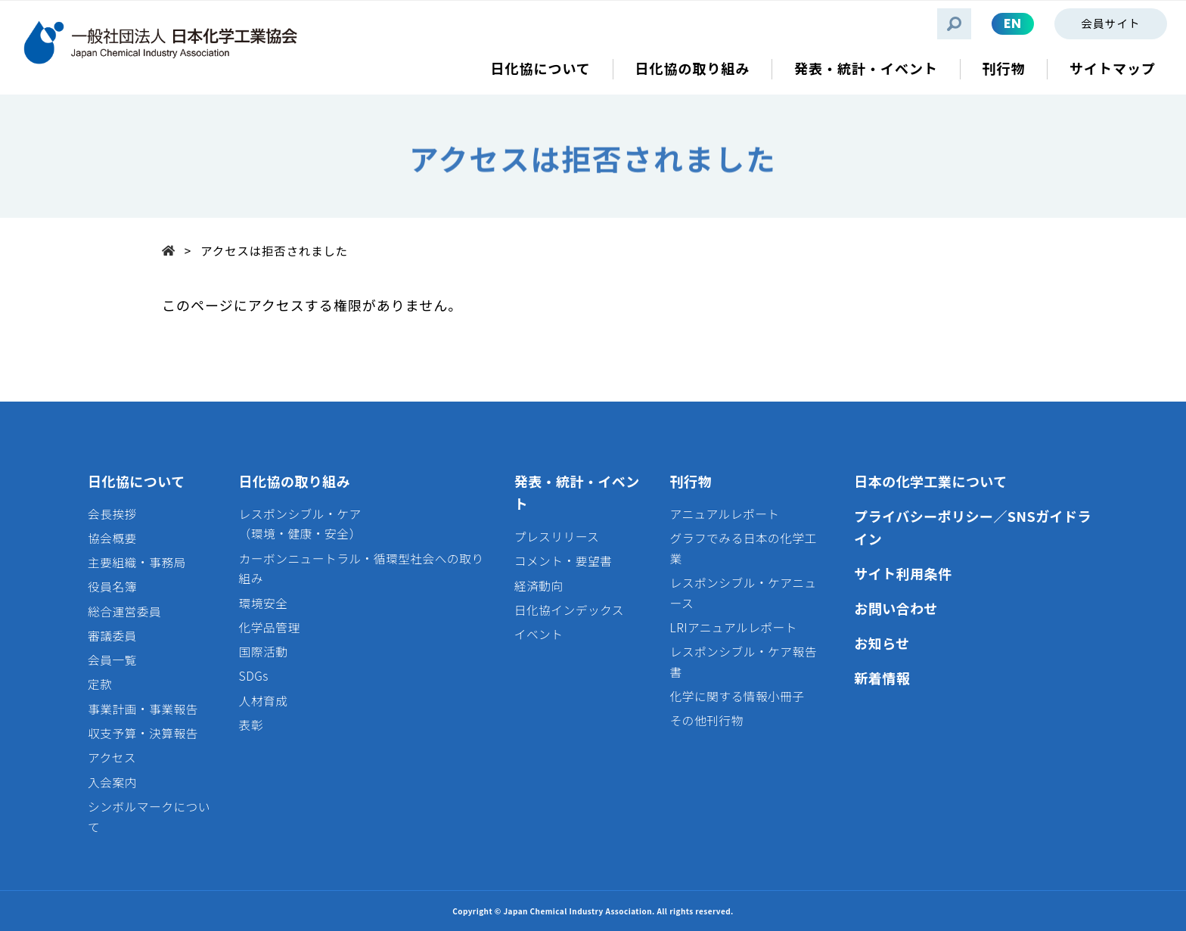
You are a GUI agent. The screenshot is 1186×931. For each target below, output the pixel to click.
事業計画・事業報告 (143, 709)
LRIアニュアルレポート (733, 627)
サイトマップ (1113, 68)
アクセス (112, 757)
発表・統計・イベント (577, 492)
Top (173, 249)
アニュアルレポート (725, 514)
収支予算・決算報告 (143, 733)
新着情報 (882, 677)
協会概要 (112, 538)
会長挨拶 (112, 514)
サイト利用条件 (903, 573)
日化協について (136, 481)
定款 (100, 684)
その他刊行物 (707, 720)
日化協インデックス (569, 610)
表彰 (251, 725)
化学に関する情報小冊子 (737, 696)
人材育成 (263, 700)
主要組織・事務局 (137, 562)
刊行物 (691, 481)
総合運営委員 (124, 611)
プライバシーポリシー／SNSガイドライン (972, 527)
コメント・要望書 (563, 560)
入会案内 (112, 782)
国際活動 (263, 651)
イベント (539, 634)
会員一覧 (112, 660)
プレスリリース (557, 536)
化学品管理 (269, 627)
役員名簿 (112, 586)
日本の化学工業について (930, 481)
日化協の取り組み (295, 481)
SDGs (254, 675)
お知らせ (881, 643)
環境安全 (263, 603)
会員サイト (1110, 23)
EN (1013, 23)
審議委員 (112, 635)
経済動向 (539, 585)
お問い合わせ (896, 608)
